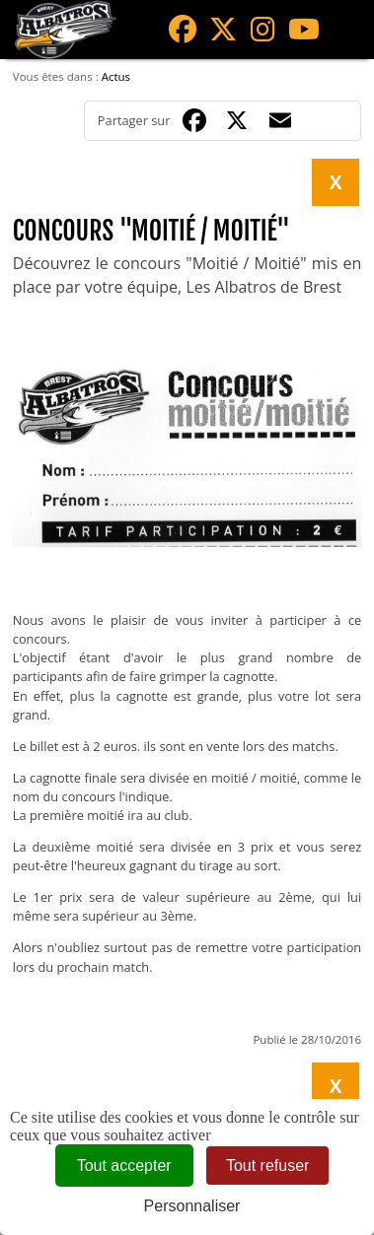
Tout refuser (267, 1165)
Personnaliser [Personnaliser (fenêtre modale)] (192, 1206)
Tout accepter (124, 1165)
